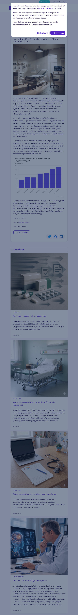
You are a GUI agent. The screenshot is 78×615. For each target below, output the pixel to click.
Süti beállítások (42, 33)
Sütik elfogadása (58, 33)
